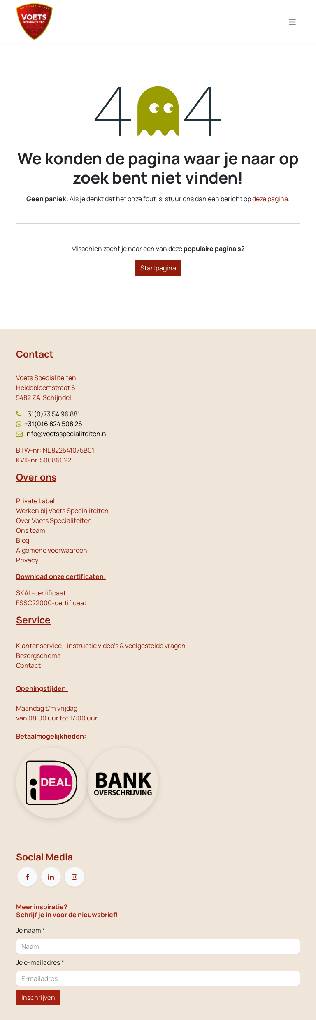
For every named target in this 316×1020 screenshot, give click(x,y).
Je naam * (30, 930)
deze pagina (270, 198)
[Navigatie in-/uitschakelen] (292, 22)
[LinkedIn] (51, 877)
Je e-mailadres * (40, 962)
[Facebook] (27, 877)
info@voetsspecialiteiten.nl (66, 433)
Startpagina (158, 267)
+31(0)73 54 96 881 (52, 413)
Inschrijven (38, 997)
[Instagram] (74, 877)
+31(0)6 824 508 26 (53, 423)
